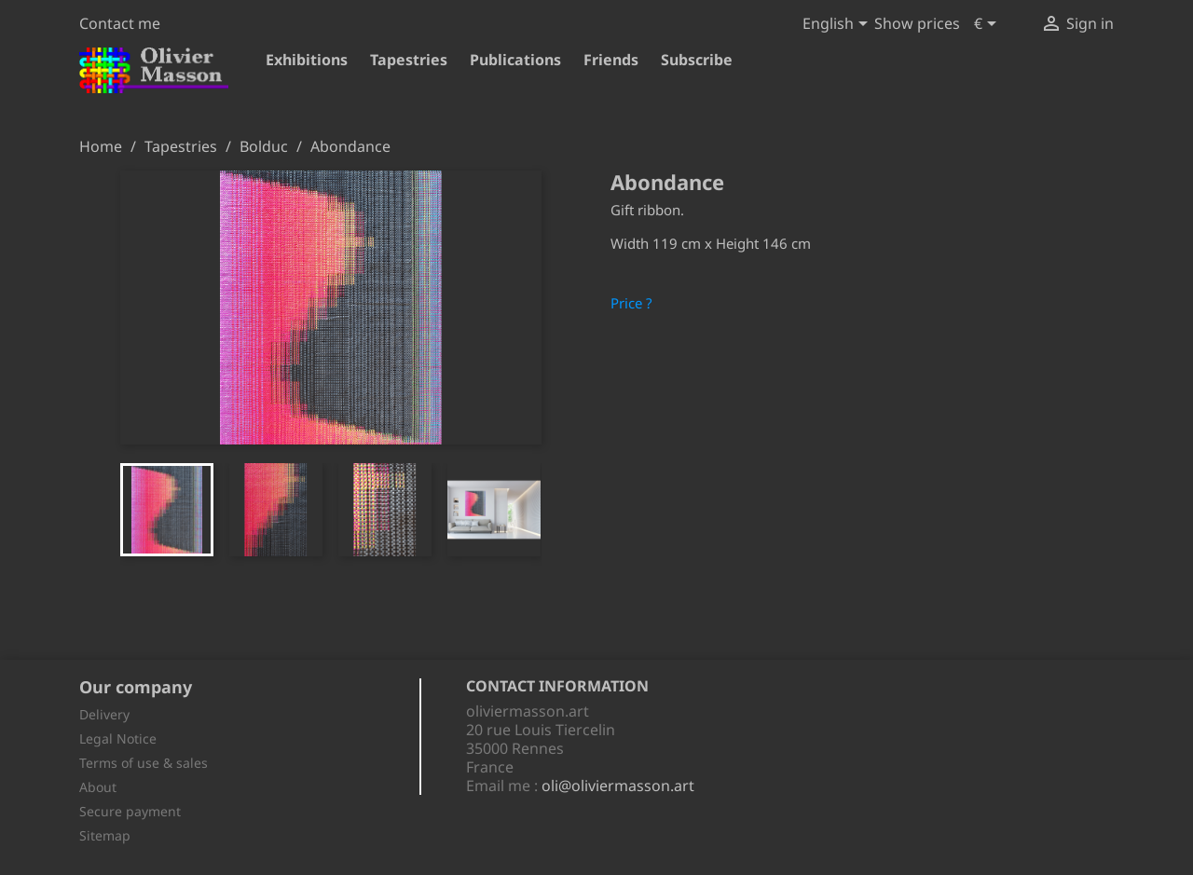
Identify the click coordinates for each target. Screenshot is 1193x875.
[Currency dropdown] (988, 25)
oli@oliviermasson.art (618, 785)
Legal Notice (118, 738)
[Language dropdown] (838, 25)
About (98, 787)
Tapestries (408, 59)
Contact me (119, 23)
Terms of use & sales (143, 763)
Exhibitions (307, 59)
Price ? (631, 303)
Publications (515, 59)
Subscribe (697, 59)
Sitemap (104, 835)
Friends (610, 59)
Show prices (917, 23)
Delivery (104, 714)
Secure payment (130, 811)
